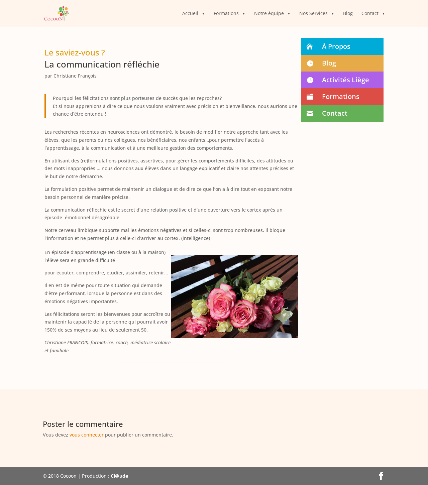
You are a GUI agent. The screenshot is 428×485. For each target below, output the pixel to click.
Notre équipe (269, 13)
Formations (226, 13)
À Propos (336, 46)
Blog (348, 13)
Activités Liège (345, 79)
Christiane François (75, 76)
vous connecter (87, 435)
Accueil (190, 13)
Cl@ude (119, 476)
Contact (370, 13)
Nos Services (313, 13)
